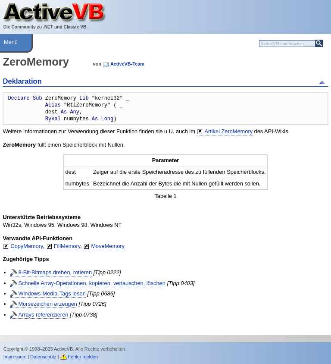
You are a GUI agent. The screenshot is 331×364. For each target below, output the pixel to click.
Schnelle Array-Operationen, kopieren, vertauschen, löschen (91, 283)
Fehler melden (83, 356)
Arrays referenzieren (43, 314)
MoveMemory (108, 246)
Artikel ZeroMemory (228, 131)
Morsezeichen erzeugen (47, 304)
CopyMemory (26, 246)
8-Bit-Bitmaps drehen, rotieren (55, 272)
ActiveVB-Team (127, 63)
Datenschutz (43, 356)
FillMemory (67, 246)
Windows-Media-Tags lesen (51, 293)
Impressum (15, 356)
